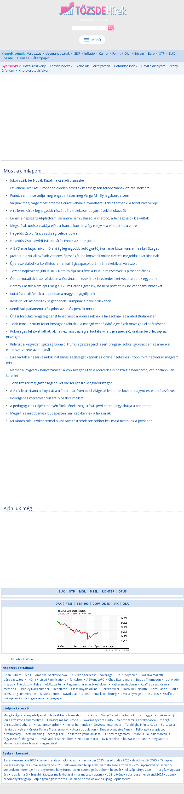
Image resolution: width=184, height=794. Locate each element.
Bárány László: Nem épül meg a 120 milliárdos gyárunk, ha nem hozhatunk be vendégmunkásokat (86, 286)
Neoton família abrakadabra (136, 720)
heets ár (115, 770)
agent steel (49, 743)
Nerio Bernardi (88, 739)
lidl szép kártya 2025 (138, 770)
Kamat (103, 53)
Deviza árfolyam (153, 66)
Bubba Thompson (148, 680)
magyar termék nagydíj (158, 715)
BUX (172, 53)
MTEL (94, 591)
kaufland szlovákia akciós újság (90, 779)
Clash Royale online (84, 689)
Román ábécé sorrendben (56, 739)
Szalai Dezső (109, 715)
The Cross (152, 694)
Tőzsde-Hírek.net (22, 659)
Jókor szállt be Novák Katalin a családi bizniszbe (47, 180)
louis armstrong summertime (23, 720)
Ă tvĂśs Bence (49, 694)
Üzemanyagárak (58, 53)
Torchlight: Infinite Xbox (141, 725)
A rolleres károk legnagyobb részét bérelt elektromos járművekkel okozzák (68, 210)
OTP (162, 53)
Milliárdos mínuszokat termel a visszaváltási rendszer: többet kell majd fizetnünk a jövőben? (81, 421)
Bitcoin (139, 53)
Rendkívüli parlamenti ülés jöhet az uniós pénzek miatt (52, 308)
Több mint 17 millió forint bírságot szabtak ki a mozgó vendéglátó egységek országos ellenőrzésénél (88, 324)
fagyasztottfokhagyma (19, 739)
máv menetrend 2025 (47, 765)
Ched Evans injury (120, 680)
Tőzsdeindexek (61, 66)
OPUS (122, 591)
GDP (77, 53)
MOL (82, 591)
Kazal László (159, 689)
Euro (151, 53)
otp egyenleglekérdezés (50, 779)
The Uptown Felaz (29, 684)
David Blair (70, 694)
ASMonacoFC (95, 680)
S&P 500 (82, 604)
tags (10, 684)
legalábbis (57, 715)
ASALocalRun (54, 684)
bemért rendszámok (53, 760)
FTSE (69, 604)
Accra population (84, 729)
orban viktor (130, 715)
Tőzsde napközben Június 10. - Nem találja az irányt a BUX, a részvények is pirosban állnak (80, 271)
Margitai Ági (12, 715)
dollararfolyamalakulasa (84, 734)
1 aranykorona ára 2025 (20, 760)
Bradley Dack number (34, 689)
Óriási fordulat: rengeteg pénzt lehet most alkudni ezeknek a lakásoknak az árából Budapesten (83, 316)
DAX (59, 604)
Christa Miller (110, 689)
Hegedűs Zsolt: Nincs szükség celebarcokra (43, 233)
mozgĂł (165, 720)
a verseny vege (131, 694)
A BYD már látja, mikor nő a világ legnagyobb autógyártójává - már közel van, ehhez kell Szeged (84, 248)
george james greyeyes (47, 698)
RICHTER (108, 591)
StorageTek (55, 734)
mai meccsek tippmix (89, 774)
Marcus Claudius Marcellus (152, 734)
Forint (116, 53)
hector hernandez (78, 725)
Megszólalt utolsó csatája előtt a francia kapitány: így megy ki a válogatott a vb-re (73, 225)
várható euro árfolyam (115, 765)
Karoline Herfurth (135, 689)
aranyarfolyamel (35, 715)
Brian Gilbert (12, 675)
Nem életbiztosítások (82, 715)
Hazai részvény (34, 66)
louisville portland (135, 739)
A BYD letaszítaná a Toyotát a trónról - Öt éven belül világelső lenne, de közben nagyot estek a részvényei (92, 390)
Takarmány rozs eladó (97, 720)
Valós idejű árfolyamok (93, 66)
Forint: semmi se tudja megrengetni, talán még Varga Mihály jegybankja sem (69, 195)
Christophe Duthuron (18, 725)
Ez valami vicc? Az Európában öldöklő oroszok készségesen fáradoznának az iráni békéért (79, 188)
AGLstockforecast (84, 675)
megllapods (160, 739)
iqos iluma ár (20, 774)
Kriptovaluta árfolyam (34, 70)
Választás (34, 53)
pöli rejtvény (115, 774)
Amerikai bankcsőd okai (51, 675)
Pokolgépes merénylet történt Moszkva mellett (46, 398)
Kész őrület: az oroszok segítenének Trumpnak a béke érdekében (60, 301)
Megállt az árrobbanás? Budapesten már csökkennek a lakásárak (60, 413)
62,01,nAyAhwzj (127, 675)
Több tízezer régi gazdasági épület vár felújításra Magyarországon (61, 383)
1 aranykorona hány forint (53, 770)
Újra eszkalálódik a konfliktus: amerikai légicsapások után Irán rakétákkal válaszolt (73, 263)
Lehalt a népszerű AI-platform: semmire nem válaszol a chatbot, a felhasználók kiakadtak (79, 218)
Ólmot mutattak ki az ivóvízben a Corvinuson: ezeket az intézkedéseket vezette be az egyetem (83, 278)
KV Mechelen (110, 739)
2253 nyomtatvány (146, 765)
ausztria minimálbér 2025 (86, 760)
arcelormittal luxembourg (99, 694)
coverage (106, 675)
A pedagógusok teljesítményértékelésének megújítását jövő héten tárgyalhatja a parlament (81, 405)
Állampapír (41, 58)
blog (28, 675)
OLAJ (126, 604)
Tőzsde (7, 58)
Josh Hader (172, 680)
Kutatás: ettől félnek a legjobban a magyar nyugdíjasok (52, 293)
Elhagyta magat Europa (62, 720)
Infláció (89, 53)
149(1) (31, 680)
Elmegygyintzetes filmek (116, 729)
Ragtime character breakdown (87, 684)
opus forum (122, 779)
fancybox (76, 680)
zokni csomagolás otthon (90, 770)
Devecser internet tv (107, 725)
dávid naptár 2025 (144, 760)
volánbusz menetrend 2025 (144, 774)
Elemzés (23, 58)
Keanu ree (60, 689)
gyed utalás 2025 (117, 760)
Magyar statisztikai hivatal (21, 743)
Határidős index (125, 66)
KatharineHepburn (124, 684)
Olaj (127, 53)
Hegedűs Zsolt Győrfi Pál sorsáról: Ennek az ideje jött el (53, 240)
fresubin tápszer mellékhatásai (52, 774)
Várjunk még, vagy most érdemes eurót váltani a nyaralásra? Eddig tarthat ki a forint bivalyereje (84, 203)
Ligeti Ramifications (53, 680)
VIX (116, 604)
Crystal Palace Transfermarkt (48, 729)
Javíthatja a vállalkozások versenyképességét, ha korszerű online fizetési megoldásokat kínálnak (84, 255)
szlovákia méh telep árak (81, 765)
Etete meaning (34, 734)
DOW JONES (101, 604)
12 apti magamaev (117, 734)
